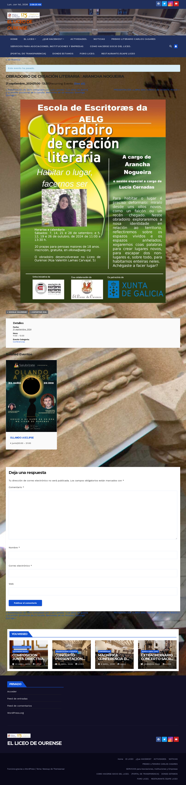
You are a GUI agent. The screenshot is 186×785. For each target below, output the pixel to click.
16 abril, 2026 (66, 664)
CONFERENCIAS (104, 651)
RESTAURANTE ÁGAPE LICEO (118, 53)
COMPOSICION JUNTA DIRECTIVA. (28, 657)
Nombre (14, 547)
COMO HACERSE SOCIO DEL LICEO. (110, 46)
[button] (170, 46)
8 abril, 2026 (108, 664)
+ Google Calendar (17, 312)
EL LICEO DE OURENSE (34, 743)
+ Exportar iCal (39, 312)
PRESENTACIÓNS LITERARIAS (66, 651)
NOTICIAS (99, 39)
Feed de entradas (17, 698)
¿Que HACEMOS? (53, 39)
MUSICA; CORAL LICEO (150, 651)
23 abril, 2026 (23, 664)
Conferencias (19, 342)
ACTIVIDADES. (78, 39)
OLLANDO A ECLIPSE (22, 437)
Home (13, 39)
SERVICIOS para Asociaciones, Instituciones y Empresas (47, 46)
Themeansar (59, 769)
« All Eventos (13, 59)
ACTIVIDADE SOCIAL (20, 651)
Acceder (12, 691)
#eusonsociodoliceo (21, 647)
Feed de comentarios (19, 705)
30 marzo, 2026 (152, 664)
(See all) (79, 83)
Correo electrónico (20, 565)
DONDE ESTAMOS (63, 53)
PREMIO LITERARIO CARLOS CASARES (133, 39)
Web (11, 583)
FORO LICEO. (87, 53)
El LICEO (30, 39)
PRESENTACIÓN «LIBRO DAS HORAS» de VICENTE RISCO (146, 89)
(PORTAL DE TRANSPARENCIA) (28, 53)
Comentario (16, 487)
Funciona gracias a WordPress (21, 769)
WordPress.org (15, 712)
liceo (37, 664)
